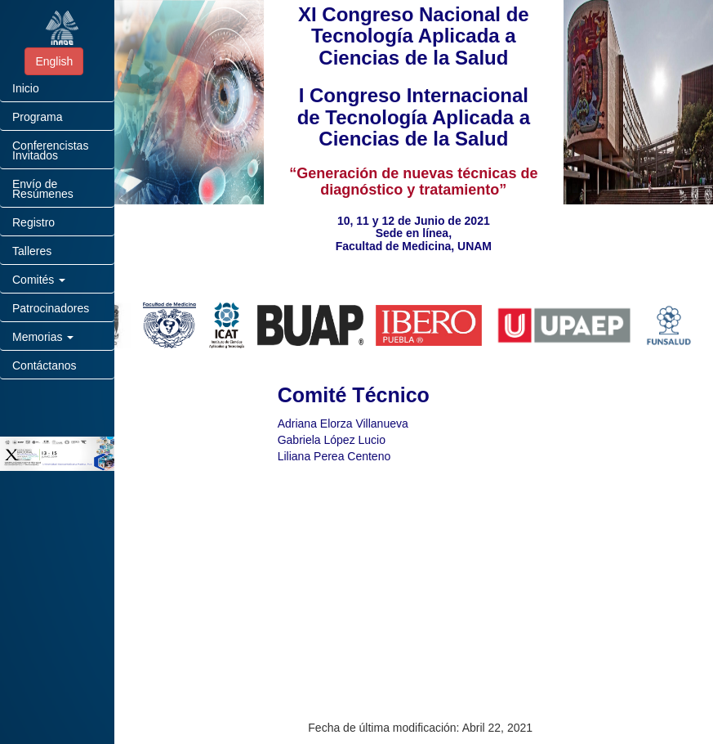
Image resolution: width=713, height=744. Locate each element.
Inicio (25, 88)
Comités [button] (38, 279)
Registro (33, 222)
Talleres (31, 251)
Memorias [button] (43, 336)
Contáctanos (44, 365)
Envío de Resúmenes (43, 188)
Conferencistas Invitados (50, 150)
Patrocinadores (50, 308)
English (54, 61)
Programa (37, 116)
